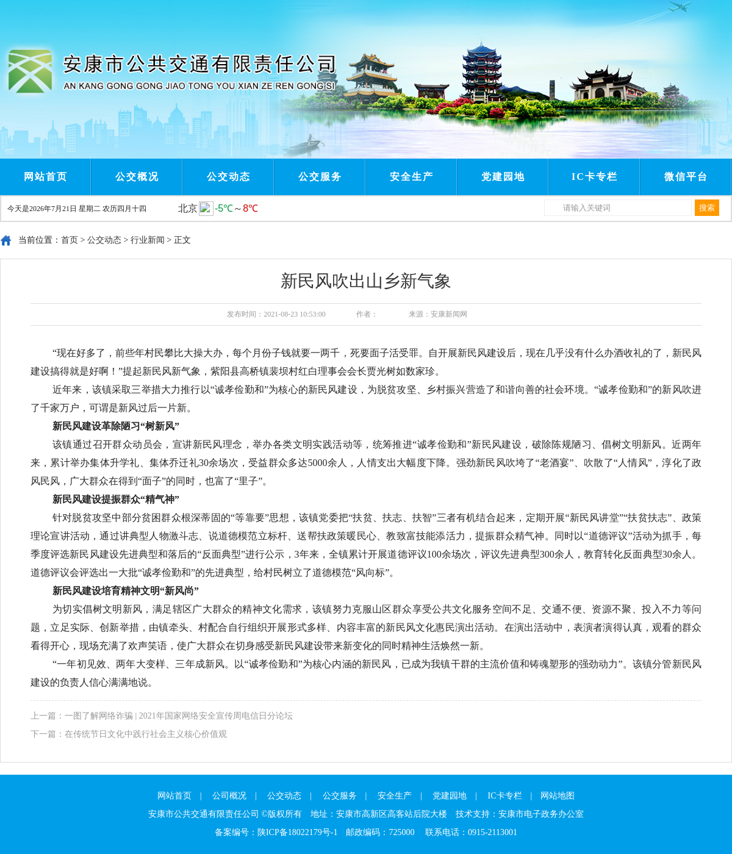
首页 (69, 240)
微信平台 (686, 176)
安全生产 (412, 176)
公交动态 (229, 176)
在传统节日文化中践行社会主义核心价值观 (146, 734)
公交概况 (137, 176)
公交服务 (320, 176)
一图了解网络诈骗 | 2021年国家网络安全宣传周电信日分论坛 (179, 715)
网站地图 (557, 795)
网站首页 (46, 176)
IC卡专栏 (595, 176)
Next (267, 11)
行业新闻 (148, 240)
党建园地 (503, 176)
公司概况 (229, 795)
